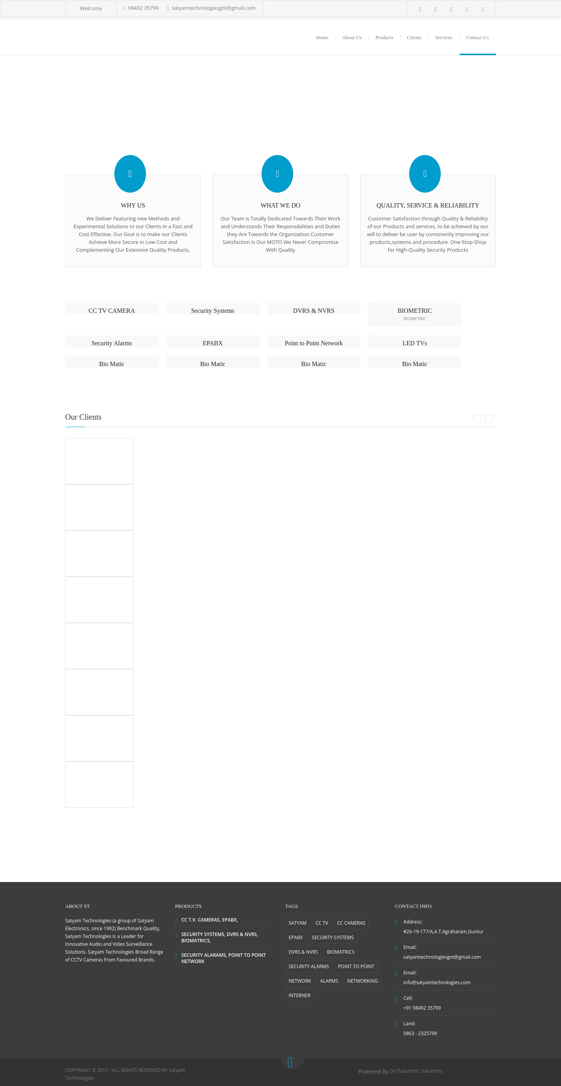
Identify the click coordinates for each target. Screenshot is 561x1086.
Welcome (91, 8)
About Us (352, 37)
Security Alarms (112, 343)
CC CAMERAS (351, 923)
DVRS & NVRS (314, 310)
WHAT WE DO (281, 205)
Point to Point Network (314, 343)
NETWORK (300, 981)
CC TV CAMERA (111, 310)
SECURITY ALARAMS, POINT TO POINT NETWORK (223, 958)
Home (322, 37)
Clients (414, 37)
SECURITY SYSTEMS (333, 937)
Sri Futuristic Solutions (416, 1070)
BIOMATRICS (340, 952)
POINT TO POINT (356, 966)
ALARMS (329, 981)
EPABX (213, 343)
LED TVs (414, 343)
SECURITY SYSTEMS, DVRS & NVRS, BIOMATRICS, (219, 937)
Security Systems (213, 310)
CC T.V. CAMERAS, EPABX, (209, 919)
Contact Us (477, 37)
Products (384, 37)
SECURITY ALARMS (309, 966)
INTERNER (299, 995)
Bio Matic (111, 364)
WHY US (133, 205)
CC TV (322, 923)
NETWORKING (362, 981)
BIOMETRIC (415, 310)
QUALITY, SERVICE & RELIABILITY (428, 205)
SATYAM (298, 923)
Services (443, 37)
